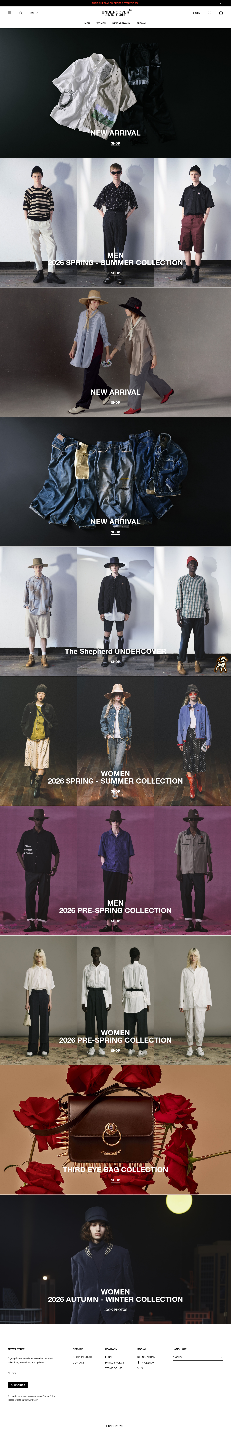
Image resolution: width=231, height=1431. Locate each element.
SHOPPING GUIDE (83, 1357)
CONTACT (78, 1363)
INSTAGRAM (148, 1357)
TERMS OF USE (113, 1368)
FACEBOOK (147, 1363)
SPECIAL (142, 23)
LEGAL (109, 1357)
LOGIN (196, 13)
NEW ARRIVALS (121, 23)
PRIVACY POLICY (115, 1363)
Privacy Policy (31, 1400)
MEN (87, 23)
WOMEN (101, 23)
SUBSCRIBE (18, 1385)
